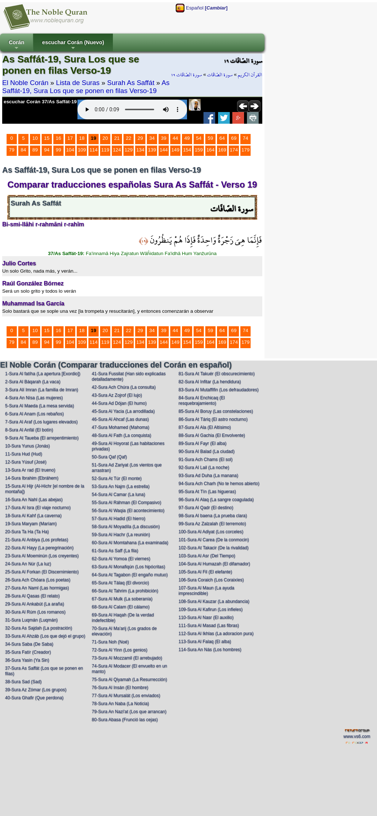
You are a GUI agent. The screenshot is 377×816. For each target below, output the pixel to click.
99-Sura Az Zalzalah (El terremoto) (212, 523)
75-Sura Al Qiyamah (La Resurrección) (129, 679)
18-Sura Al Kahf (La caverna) (33, 515)
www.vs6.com (356, 736)
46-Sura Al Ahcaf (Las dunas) (120, 419)
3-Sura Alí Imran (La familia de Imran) (41, 389)
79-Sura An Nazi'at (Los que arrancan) (129, 711)
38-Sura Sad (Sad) (23, 681)
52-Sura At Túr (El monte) (117, 478)
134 (140, 150)
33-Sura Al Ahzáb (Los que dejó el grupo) (45, 636)
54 (199, 138)
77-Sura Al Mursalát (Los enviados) (126, 695)
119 (105, 150)
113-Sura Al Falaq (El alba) (205, 641)
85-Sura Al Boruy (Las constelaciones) (216, 411)
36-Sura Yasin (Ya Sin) (27, 660)
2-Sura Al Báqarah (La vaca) (32, 381)
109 (82, 150)
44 (175, 138)
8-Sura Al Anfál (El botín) (29, 429)
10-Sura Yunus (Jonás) (27, 446)
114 (94, 150)
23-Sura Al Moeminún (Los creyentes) (42, 555)
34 (152, 138)
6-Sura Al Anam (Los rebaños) (34, 413)
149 (175, 150)
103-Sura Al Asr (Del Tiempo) (207, 555)
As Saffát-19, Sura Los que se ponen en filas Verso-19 (86, 87)
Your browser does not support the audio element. (132, 109)
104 (70, 150)
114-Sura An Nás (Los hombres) (210, 649)
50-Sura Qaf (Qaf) (109, 456)
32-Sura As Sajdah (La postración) (38, 628)
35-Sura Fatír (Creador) (28, 652)
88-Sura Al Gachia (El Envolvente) (212, 435)
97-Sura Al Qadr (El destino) (206, 507)
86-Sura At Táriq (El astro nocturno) (213, 419)
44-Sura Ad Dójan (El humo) (119, 403)
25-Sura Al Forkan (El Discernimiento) (42, 571)
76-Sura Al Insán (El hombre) (120, 687)
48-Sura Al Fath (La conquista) (121, 435)
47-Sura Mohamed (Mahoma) (120, 427)
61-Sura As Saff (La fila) (115, 550)
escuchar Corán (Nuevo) (73, 45)
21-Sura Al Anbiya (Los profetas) (36, 539)
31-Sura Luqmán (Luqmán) (31, 620)
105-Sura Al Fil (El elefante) (205, 571)
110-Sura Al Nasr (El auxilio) (206, 617)
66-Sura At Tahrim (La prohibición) (125, 590)
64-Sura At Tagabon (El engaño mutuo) (130, 574)
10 (35, 138)
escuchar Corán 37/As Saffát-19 (40, 101)
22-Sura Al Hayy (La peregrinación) (39, 547)
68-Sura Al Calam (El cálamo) (120, 606)
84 (23, 150)
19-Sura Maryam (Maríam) (31, 523)
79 (12, 150)
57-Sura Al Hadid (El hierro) (118, 518)
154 (187, 150)
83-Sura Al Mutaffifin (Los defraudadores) (219, 389)
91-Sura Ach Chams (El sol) (206, 459)
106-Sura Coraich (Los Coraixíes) (211, 579)
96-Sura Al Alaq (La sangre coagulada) (216, 499)
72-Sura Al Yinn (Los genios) (119, 650)
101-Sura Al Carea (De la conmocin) (214, 539)
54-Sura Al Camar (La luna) (118, 494)
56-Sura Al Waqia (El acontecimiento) (128, 510)
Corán (16, 45)
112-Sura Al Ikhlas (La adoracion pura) (216, 633)
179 (245, 150)
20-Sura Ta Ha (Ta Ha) (27, 531)
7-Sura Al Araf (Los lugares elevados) (41, 421)
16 (58, 138)
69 (234, 138)
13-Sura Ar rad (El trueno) (30, 470)
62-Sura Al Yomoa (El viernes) (121, 558)
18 (82, 138)
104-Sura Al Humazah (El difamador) (214, 563)
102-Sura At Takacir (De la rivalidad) (214, 547)
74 (245, 138)
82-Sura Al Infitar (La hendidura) (210, 381)
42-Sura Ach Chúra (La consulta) (124, 387)
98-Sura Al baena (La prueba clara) (213, 515)
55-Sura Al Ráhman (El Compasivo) (126, 502)
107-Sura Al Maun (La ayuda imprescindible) (207, 590)
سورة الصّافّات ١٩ (186, 75)
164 (210, 150)
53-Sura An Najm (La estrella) (120, 486)
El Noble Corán (25, 82)
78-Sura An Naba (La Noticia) (120, 703)
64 (222, 138)
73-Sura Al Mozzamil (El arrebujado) (127, 658)
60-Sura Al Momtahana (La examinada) (130, 542)
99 (58, 150)
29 (140, 138)
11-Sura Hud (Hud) (23, 454)
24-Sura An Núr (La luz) (28, 563)
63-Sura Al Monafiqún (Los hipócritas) (128, 566)
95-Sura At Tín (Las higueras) (207, 491)
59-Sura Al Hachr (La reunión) (121, 534)
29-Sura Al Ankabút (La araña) (34, 604)
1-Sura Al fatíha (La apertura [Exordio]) (42, 373)
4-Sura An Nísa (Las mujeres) (34, 397)
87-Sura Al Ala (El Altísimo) (205, 427)
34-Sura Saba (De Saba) (29, 644)
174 (234, 150)
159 (199, 150)
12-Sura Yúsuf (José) (25, 462)
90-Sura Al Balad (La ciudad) (207, 451)
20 (105, 138)
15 (47, 138)
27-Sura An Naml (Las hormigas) (37, 587)
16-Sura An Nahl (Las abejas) (33, 499)
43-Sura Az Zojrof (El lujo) (117, 395)
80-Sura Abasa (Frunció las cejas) (125, 719)
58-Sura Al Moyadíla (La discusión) (126, 526)
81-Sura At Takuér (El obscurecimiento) (217, 373)
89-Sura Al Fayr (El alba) (202, 443)
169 (222, 150)
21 (117, 138)
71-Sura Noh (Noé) (110, 641)
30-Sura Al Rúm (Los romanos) (35, 612)
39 (164, 138)
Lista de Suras (77, 82)
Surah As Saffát (130, 82)
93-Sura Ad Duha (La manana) (208, 475)
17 (70, 138)
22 (129, 138)
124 (117, 150)
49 (187, 138)
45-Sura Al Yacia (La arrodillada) (123, 411)
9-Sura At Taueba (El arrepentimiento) (42, 437)
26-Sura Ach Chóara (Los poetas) (38, 579)
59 (210, 138)
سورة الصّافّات (220, 75)
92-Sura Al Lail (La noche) (204, 467)
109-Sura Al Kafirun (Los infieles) (211, 609)
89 (35, 150)
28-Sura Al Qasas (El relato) (32, 595)
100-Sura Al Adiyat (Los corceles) (211, 531)
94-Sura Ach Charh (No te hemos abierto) (219, 483)
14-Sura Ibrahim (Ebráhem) (31, 478)
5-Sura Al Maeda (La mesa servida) (39, 405)
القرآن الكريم (250, 75)
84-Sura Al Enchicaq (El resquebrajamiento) (202, 400)
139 (152, 150)
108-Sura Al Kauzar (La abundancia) (214, 601)
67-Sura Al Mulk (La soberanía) (122, 598)
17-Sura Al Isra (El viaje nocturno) (38, 507)
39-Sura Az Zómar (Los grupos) (35, 689)
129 (129, 150)
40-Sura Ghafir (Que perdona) (34, 697)
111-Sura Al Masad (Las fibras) (209, 625)
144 (164, 150)
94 (47, 150)
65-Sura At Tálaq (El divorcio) (120, 582)
